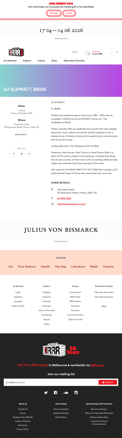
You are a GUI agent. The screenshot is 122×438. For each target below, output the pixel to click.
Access (23, 413)
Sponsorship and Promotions (99, 404)
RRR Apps (98, 365)
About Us (23, 404)
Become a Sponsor (99, 409)
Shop (104, 306)
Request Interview (61, 413)
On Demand (18, 286)
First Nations (27, 266)
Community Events (75, 315)
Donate (69, 13)
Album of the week (47, 310)
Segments (18, 297)
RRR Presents (75, 301)
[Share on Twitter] (21, 154)
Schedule (47, 292)
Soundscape (46, 315)
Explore (46, 286)
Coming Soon (75, 292)
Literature (78, 266)
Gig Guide (75, 306)
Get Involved (61, 404)
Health (45, 266)
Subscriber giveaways (104, 297)
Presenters (46, 306)
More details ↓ (21, 134)
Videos (47, 324)
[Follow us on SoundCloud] (65, 393)
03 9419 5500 (64, 198)
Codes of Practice (22, 421)
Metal (94, 266)
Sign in (75, 51)
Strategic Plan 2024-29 (23, 417)
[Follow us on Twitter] (46, 393)
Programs (47, 297)
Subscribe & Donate (104, 286)
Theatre (108, 266)
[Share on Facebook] (14, 154)
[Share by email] (29, 154)
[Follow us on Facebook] (55, 393)
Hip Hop (60, 266)
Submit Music (61, 417)
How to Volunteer (61, 409)
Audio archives (18, 306)
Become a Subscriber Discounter (99, 413)
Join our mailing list (61, 374)
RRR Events (75, 297)
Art (10, 266)
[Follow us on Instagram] (76, 393)
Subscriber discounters (104, 292)
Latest (18, 292)
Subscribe (54, 13)
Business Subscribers (99, 417)
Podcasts (47, 301)
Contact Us (23, 409)
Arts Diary (75, 310)
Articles (46, 319)
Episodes (18, 301)
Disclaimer (22, 425)
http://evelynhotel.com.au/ (71, 203)
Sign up (108, 382)
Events (75, 286)
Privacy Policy (23, 429)
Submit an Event (75, 319)
